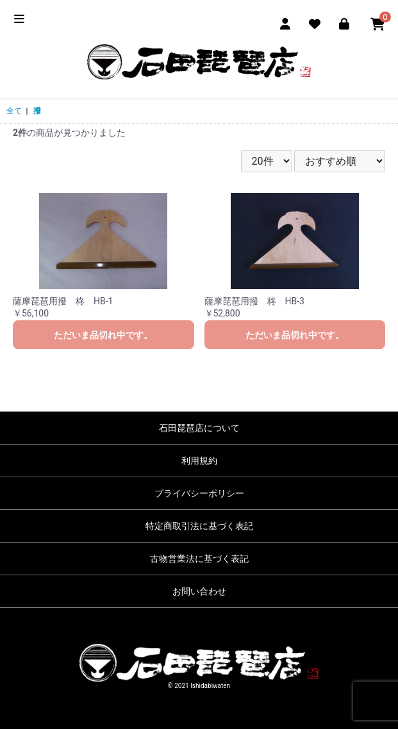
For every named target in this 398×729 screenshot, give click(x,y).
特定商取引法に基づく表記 (199, 526)
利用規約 (199, 460)
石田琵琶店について (199, 428)
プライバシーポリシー (199, 493)
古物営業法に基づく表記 (199, 558)
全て (14, 110)
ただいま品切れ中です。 (103, 335)
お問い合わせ (199, 591)
